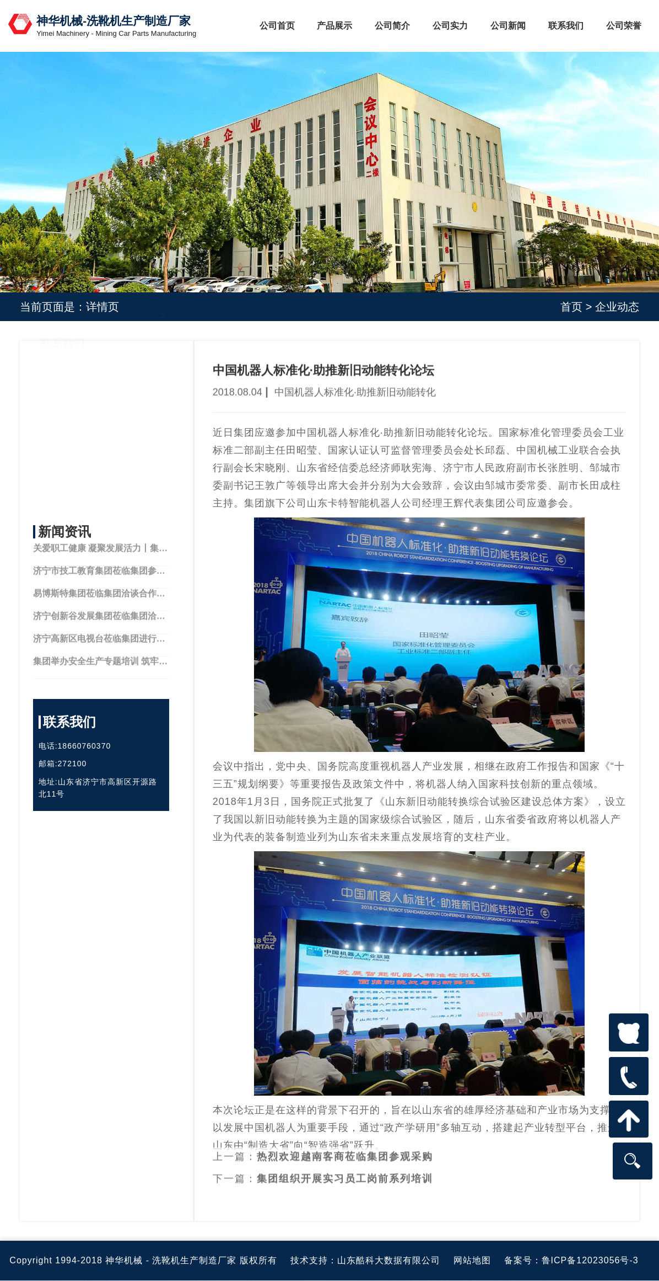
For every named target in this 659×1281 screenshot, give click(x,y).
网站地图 (472, 1260)
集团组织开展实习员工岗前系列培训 (345, 1166)
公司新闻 (508, 25)
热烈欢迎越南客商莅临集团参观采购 (345, 1144)
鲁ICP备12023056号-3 (590, 1260)
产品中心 (63, 419)
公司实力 (450, 25)
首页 (571, 307)
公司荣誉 (623, 25)
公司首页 (277, 25)
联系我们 (566, 25)
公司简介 (392, 25)
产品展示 (334, 25)
